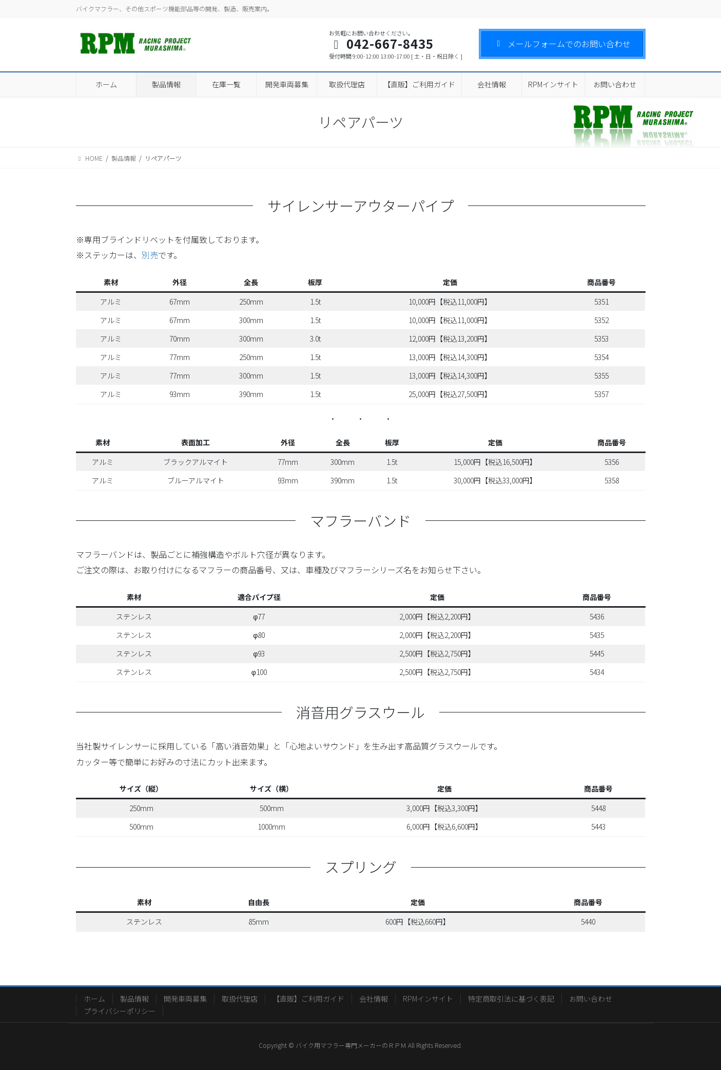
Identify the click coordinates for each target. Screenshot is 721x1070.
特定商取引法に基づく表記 (511, 998)
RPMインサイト (428, 998)
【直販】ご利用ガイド (308, 998)
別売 (150, 255)
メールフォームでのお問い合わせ (562, 43)
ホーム (94, 998)
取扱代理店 (240, 998)
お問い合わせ (590, 998)
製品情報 (134, 998)
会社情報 (373, 998)
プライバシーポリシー (119, 1011)
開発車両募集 (185, 998)
